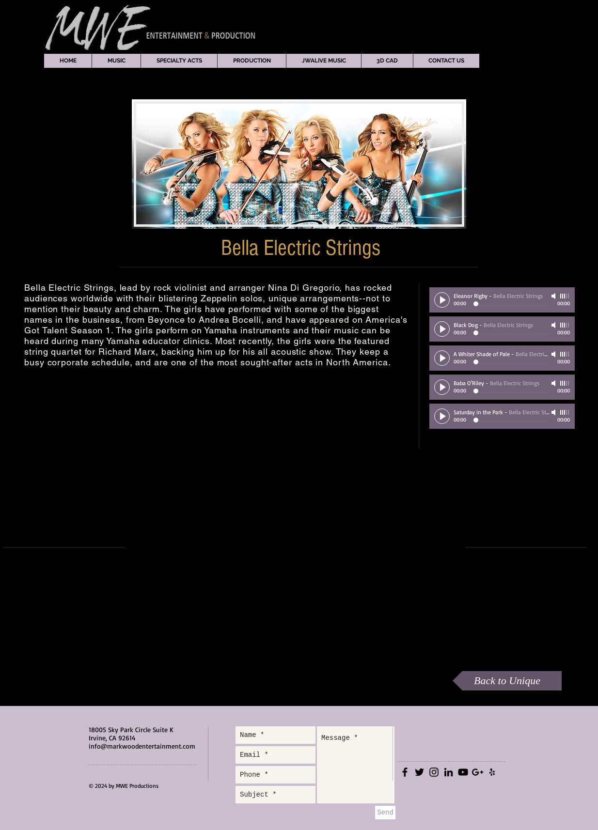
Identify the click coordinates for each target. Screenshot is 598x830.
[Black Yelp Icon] (492, 772)
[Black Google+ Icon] (478, 772)
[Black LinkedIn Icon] (448, 772)
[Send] (385, 812)
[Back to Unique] (507, 680)
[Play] (442, 300)
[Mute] (554, 296)
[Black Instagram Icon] (434, 772)
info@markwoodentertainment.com (142, 746)
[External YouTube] (295, 547)
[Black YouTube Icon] (463, 772)
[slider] (565, 296)
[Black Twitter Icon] (419, 772)
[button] (116, 61)
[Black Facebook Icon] (405, 772)
